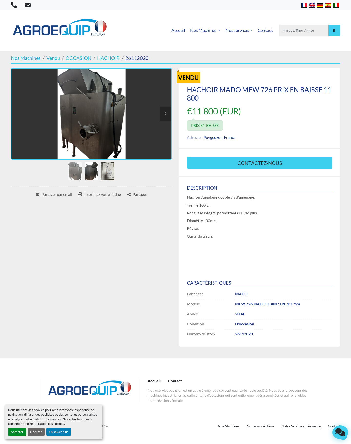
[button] (205, 30)
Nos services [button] (237, 30)
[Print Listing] (99, 194)
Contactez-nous (259, 163)
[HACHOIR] (108, 58)
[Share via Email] (53, 194)
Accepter (17, 432)
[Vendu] (53, 58)
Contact (265, 30)
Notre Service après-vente (301, 426)
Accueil (178, 30)
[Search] (303, 30)
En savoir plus (58, 432)
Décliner (36, 432)
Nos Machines (203, 30)
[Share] (137, 194)
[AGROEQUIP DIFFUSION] (90, 390)
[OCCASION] (78, 58)
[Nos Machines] (26, 58)
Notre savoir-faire (260, 426)
